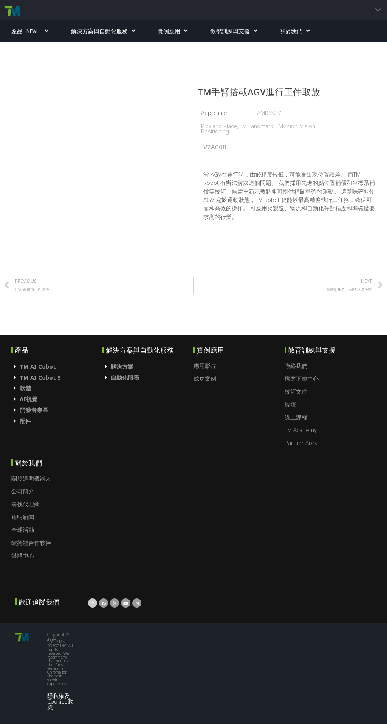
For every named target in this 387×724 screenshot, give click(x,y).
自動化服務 (125, 377)
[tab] (56, 366)
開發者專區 (34, 410)
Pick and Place (219, 126)
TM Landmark (256, 126)
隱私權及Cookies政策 (60, 701)
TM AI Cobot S (40, 377)
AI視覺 (28, 399)
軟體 (25, 388)
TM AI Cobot (38, 366)
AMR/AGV (269, 112)
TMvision (286, 126)
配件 (25, 421)
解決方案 (122, 366)
